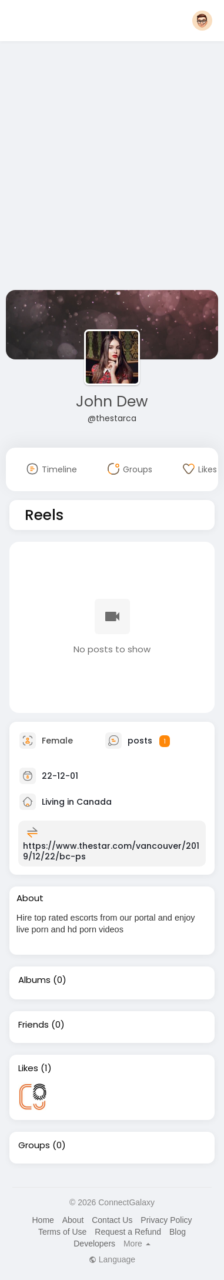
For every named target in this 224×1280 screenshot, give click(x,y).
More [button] (137, 1243)
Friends (33, 1024)
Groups (34, 1145)
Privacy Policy (166, 1220)
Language (112, 1259)
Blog (177, 1231)
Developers (94, 1243)
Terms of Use (62, 1231)
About (73, 1220)
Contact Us (112, 1220)
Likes (28, 1068)
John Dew (112, 401)
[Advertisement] (110, 168)
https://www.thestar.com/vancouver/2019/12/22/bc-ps (111, 851)
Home (43, 1220)
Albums (34, 980)
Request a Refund (128, 1231)
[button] (202, 20)
